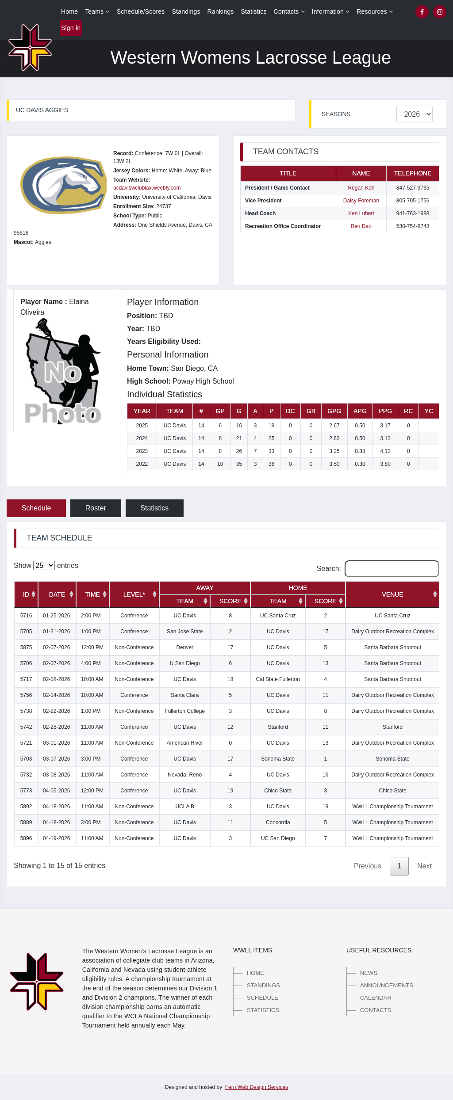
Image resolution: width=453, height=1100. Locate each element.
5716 (26, 616)
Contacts (289, 11)
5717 (26, 679)
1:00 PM (91, 631)
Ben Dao (361, 226)
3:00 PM (91, 759)
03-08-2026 (56, 775)
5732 (26, 775)
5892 (26, 806)
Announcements (386, 985)
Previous (367, 866)
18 (230, 679)
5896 (26, 838)
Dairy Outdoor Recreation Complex (392, 631)
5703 (26, 759)
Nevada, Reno (185, 775)
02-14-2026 (56, 695)
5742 (26, 727)
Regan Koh (361, 188)
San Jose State (185, 631)
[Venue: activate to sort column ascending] (393, 594)
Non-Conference (134, 647)
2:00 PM (91, 616)
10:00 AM (92, 679)
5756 (26, 695)
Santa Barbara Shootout (392, 647)
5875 (26, 647)
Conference (134, 616)
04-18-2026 (56, 806)
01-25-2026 (56, 616)
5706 (26, 663)
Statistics (254, 11)
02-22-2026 (56, 711)
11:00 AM (92, 727)
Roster (95, 508)
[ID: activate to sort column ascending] (26, 594)
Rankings (220, 11)
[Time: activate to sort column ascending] (92, 594)
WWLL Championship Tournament (393, 806)
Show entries (46, 565)
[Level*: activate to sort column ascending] (134, 594)
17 (325, 631)
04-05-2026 (56, 791)
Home (69, 11)
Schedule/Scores (141, 11)
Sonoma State (278, 759)
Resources (375, 11)
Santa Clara (185, 695)
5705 (26, 631)
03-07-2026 (56, 759)
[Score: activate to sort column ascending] (230, 601)
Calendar (376, 997)
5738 (26, 711)
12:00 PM (92, 647)
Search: (378, 568)
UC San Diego (278, 838)
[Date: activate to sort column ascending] (57, 594)
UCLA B (184, 806)
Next (424, 866)
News (368, 973)
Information (331, 11)
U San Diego (185, 663)
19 (230, 791)
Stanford (278, 727)
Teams (97, 11)
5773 (26, 791)
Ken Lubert (361, 213)
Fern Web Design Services (256, 1087)
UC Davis (184, 616)
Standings (186, 11)
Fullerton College (185, 711)
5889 (26, 822)
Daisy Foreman (361, 201)
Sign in (71, 27)
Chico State (278, 791)
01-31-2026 (56, 631)
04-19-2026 (56, 838)
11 (325, 695)
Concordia (278, 822)
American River (185, 743)
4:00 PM (91, 663)
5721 (26, 743)
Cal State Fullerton (278, 679)
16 (325, 775)
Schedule (36, 508)
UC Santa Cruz (278, 616)
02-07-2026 (56, 647)
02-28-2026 (56, 727)
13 (325, 663)
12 (230, 727)
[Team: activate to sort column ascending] (184, 601)
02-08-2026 (56, 679)
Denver (184, 647)
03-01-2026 (56, 743)
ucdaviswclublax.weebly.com (147, 188)
